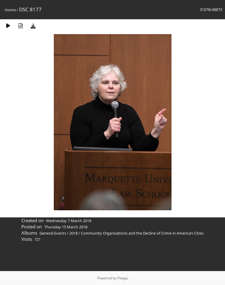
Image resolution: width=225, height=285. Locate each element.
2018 (73, 233)
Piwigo (122, 278)
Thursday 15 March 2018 (65, 227)
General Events (53, 233)
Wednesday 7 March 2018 (68, 220)
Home (10, 9)
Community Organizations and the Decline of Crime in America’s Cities (142, 233)
